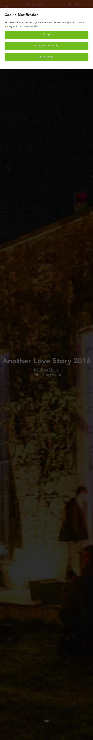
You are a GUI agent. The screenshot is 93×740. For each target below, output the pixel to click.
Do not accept (46, 57)
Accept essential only (46, 46)
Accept (46, 34)
